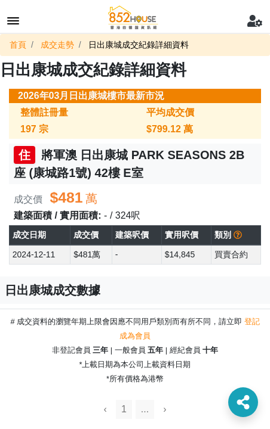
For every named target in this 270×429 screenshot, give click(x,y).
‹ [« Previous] (105, 409)
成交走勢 (57, 44)
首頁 (18, 44)
